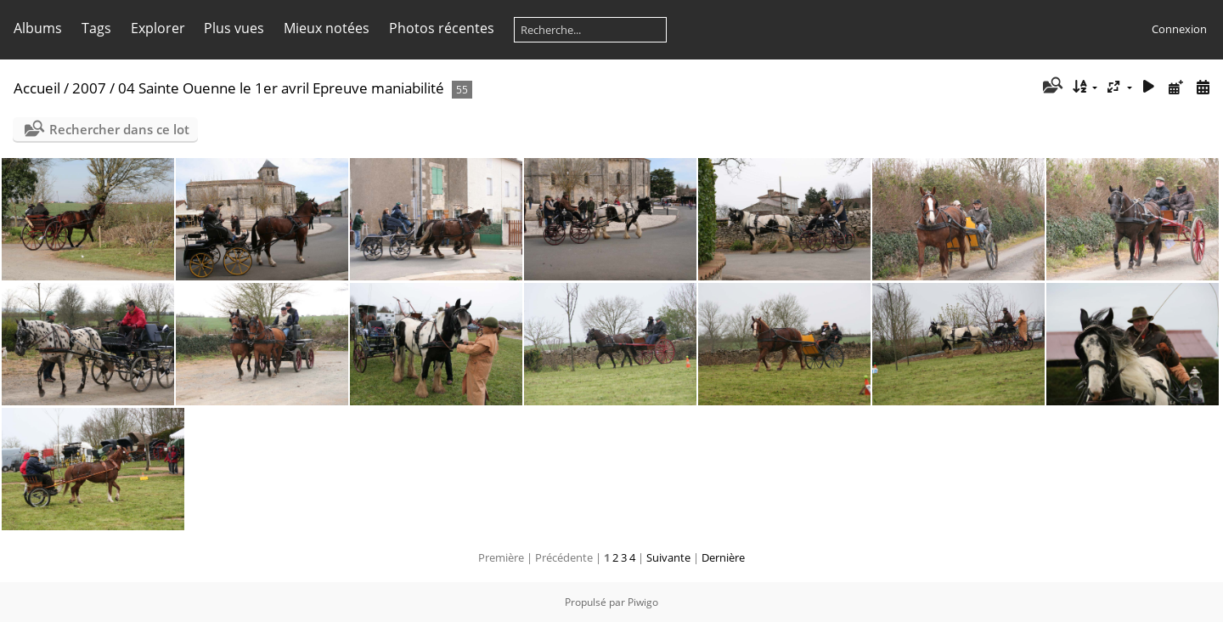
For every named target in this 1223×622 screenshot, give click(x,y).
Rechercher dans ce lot (119, 129)
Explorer (158, 28)
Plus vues (234, 28)
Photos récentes (441, 28)
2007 (89, 88)
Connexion (1179, 29)
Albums (38, 28)
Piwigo (643, 602)
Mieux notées (326, 28)
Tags (96, 28)
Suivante (668, 557)
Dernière (723, 557)
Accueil (37, 88)
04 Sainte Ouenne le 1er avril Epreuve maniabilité (281, 88)
